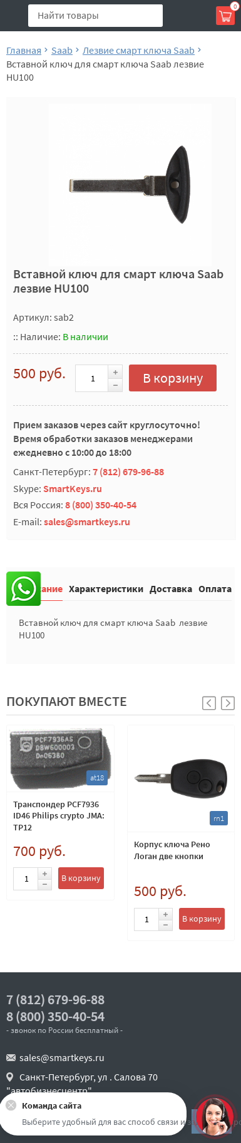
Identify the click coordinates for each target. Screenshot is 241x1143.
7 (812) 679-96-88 (128, 471)
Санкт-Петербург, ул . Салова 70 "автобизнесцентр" (82, 1083)
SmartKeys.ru (72, 488)
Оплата (215, 588)
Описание (41, 588)
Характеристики (106, 588)
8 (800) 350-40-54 (100, 504)
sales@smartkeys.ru (87, 521)
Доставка (171, 588)
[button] (228, 703)
